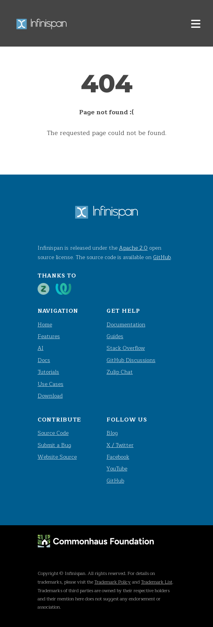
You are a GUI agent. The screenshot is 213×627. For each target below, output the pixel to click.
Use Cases (50, 384)
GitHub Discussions (130, 360)
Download (50, 395)
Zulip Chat (119, 372)
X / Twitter (120, 445)
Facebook (117, 456)
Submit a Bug (54, 445)
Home (45, 324)
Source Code (53, 433)
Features (49, 336)
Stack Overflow (125, 348)
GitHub (162, 257)
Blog (112, 433)
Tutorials (48, 372)
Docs (44, 360)
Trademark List (156, 582)
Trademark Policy (112, 582)
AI (40, 348)
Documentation (125, 324)
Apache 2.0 (133, 247)
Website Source (57, 456)
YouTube (116, 468)
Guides (114, 336)
